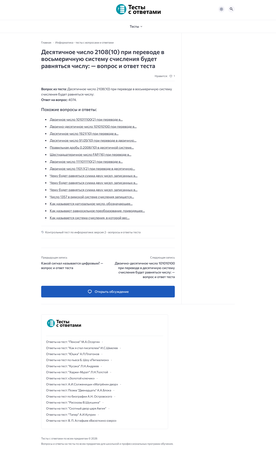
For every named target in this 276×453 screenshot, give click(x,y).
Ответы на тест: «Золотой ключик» (70, 378)
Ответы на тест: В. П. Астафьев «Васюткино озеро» (81, 420)
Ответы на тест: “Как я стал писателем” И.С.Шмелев (82, 348)
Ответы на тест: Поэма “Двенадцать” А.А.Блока (78, 390)
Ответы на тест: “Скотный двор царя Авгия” (76, 408)
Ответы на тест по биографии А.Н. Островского (79, 396)
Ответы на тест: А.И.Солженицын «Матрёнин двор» (82, 384)
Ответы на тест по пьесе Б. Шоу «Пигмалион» (77, 360)
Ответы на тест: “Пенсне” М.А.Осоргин (73, 341)
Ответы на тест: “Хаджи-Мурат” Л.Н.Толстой (77, 372)
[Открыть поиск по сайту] (231, 9)
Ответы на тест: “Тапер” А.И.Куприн (71, 414)
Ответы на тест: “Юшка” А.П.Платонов (72, 354)
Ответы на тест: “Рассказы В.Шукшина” (73, 402)
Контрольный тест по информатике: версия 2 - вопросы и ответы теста (93, 232)
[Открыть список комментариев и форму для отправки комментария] (108, 292)
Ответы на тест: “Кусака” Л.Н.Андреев (72, 366)
